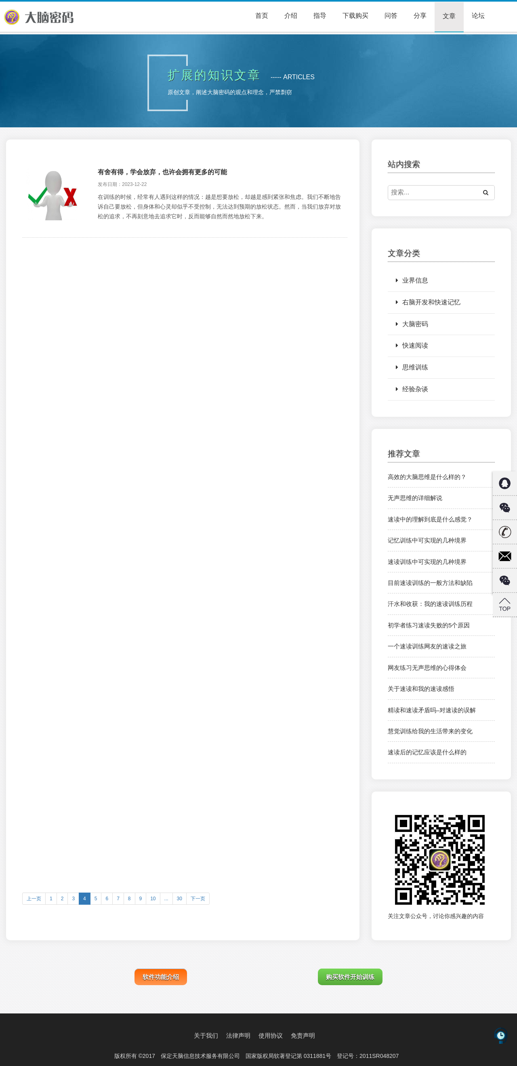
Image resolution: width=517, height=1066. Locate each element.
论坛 (478, 15)
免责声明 (303, 1035)
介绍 (290, 15)
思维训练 (412, 367)
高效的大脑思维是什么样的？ (427, 476)
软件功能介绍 (161, 976)
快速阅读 (412, 345)
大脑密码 (412, 324)
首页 (261, 15)
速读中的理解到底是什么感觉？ (430, 519)
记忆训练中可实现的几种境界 (427, 540)
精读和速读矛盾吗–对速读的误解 (432, 710)
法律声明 (238, 1035)
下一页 (198, 898)
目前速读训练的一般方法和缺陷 (430, 582)
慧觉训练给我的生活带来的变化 (430, 731)
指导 (319, 15)
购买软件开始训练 (350, 976)
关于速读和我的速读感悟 (421, 688)
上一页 (34, 898)
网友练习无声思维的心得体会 (427, 667)
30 (179, 898)
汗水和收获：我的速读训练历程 (430, 603)
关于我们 (206, 1035)
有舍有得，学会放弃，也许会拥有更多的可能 (162, 172)
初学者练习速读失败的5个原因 (429, 625)
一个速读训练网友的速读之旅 (427, 646)
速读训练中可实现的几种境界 (427, 561)
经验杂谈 (412, 389)
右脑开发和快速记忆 (428, 302)
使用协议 (270, 1035)
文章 (449, 16)
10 (153, 898)
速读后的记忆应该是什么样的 (427, 752)
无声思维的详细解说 (415, 497)
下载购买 (355, 15)
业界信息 (412, 280)
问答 (391, 15)
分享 (420, 15)
